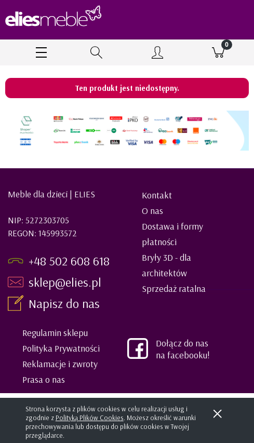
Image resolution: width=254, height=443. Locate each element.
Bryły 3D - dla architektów (166, 265)
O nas (152, 211)
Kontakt (157, 195)
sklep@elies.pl (65, 282)
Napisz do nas (66, 303)
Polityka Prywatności (61, 348)
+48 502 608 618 (69, 260)
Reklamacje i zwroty (60, 364)
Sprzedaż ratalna (174, 288)
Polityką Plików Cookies (90, 417)
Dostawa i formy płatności (172, 234)
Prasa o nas (43, 379)
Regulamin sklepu (55, 333)
